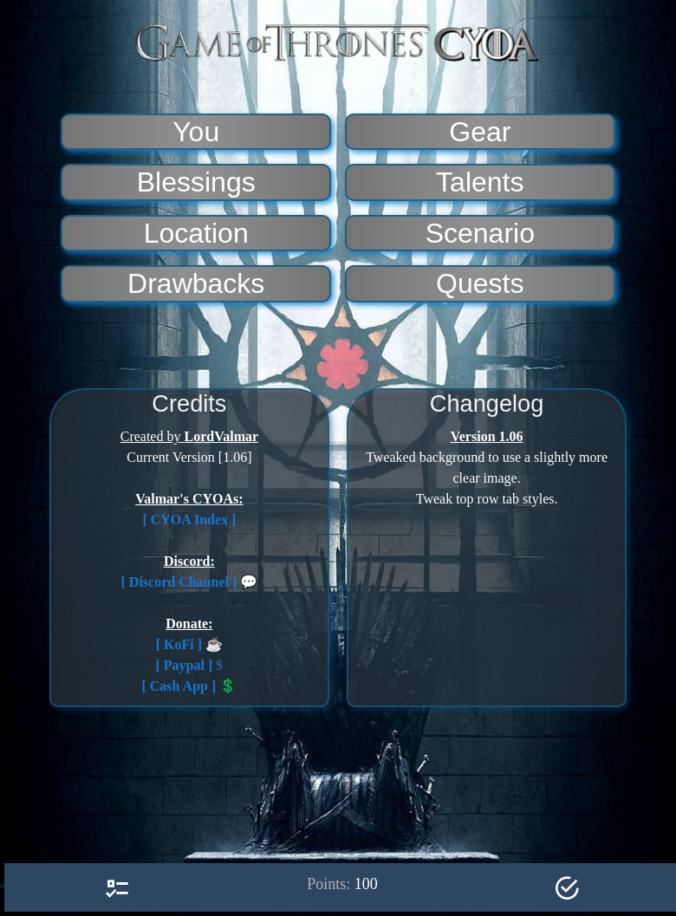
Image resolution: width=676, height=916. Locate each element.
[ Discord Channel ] (179, 582)
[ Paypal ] (184, 665)
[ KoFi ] (179, 644)
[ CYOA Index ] (189, 519)
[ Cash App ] (178, 686)
